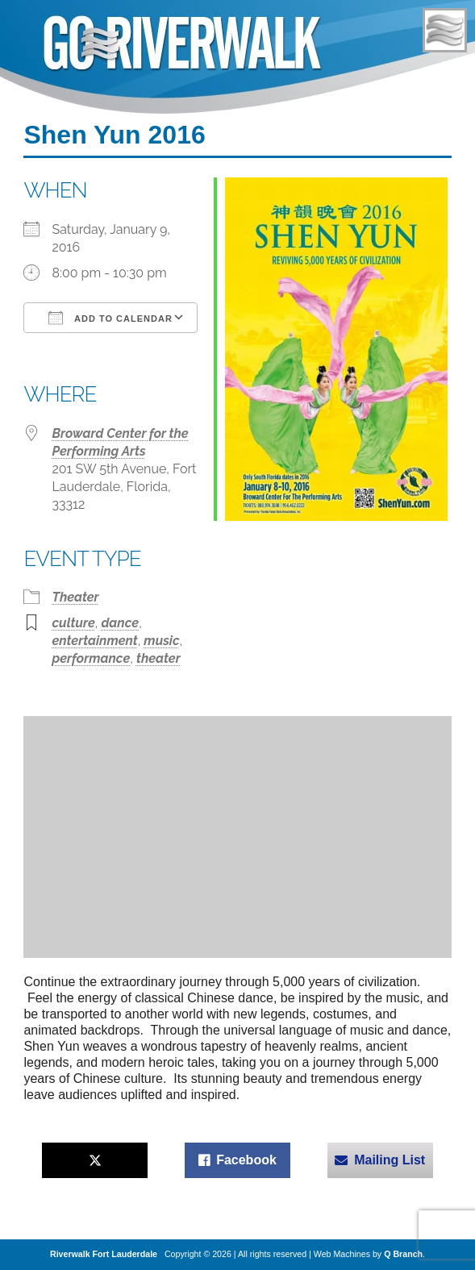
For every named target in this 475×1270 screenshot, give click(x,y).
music (161, 640)
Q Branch (403, 1254)
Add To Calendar (110, 317)
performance (91, 658)
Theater (75, 597)
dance (120, 623)
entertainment (94, 640)
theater (158, 658)
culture (73, 623)
